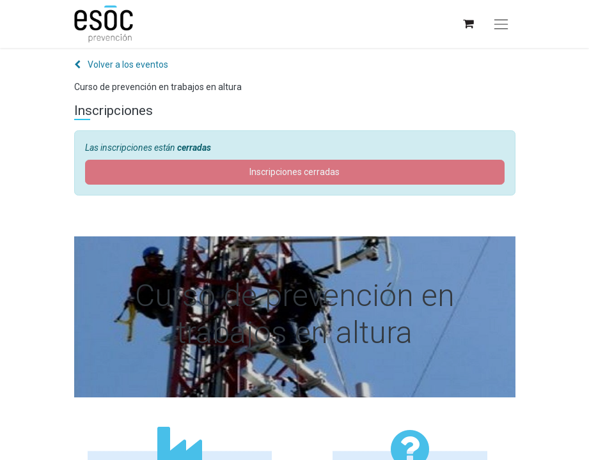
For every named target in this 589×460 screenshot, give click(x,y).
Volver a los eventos (121, 64)
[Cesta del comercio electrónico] (468, 24)
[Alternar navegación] (501, 24)
